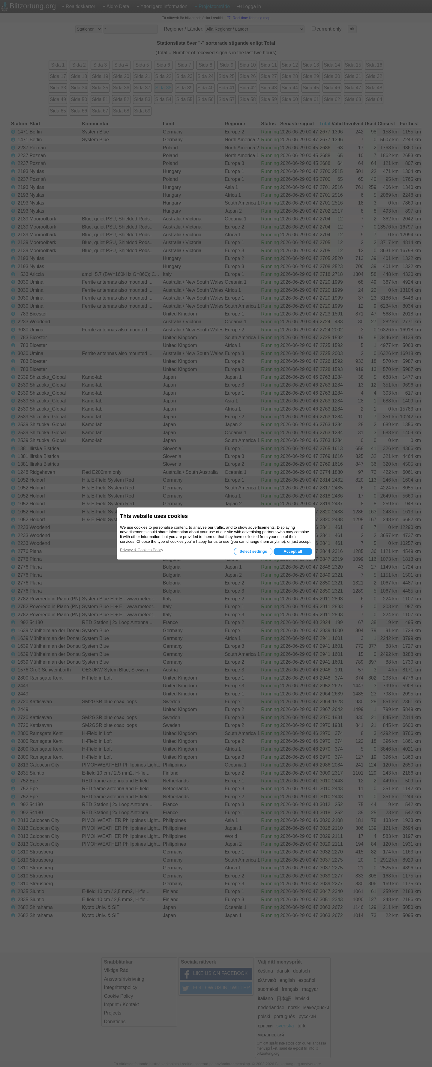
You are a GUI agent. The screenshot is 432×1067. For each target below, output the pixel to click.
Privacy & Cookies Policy (141, 550)
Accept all (293, 551)
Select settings (253, 551)
